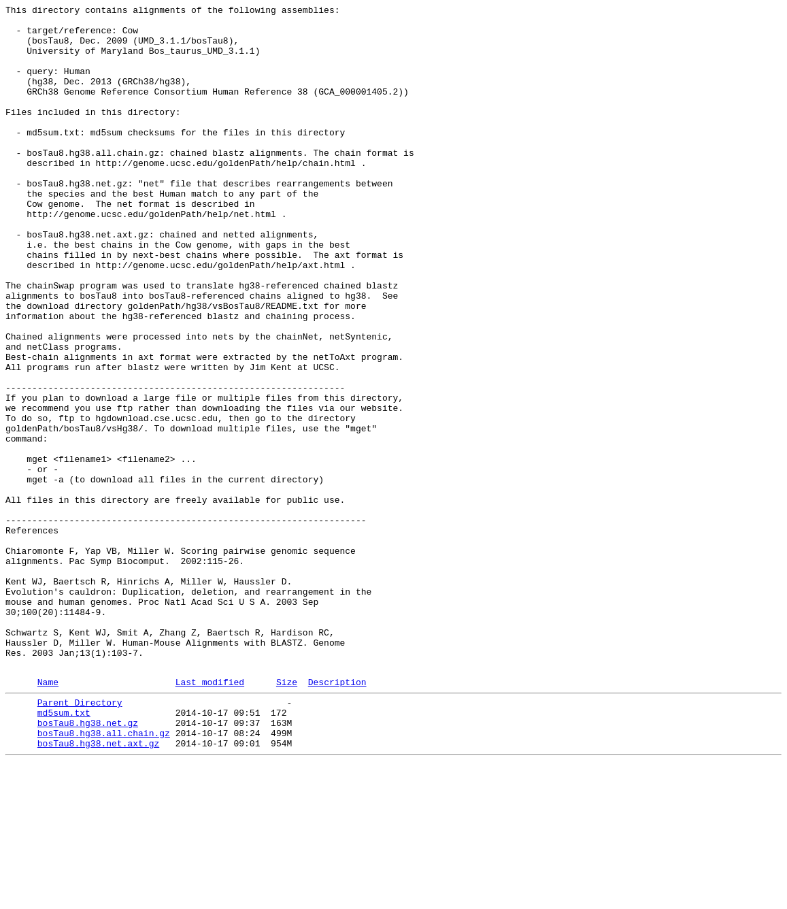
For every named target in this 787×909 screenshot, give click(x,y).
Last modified (209, 816)
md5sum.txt (63, 851)
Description (337, 816)
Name (47, 816)
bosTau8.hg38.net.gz (87, 863)
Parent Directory (79, 839)
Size (286, 816)
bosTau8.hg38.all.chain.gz (103, 876)
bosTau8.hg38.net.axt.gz (98, 888)
